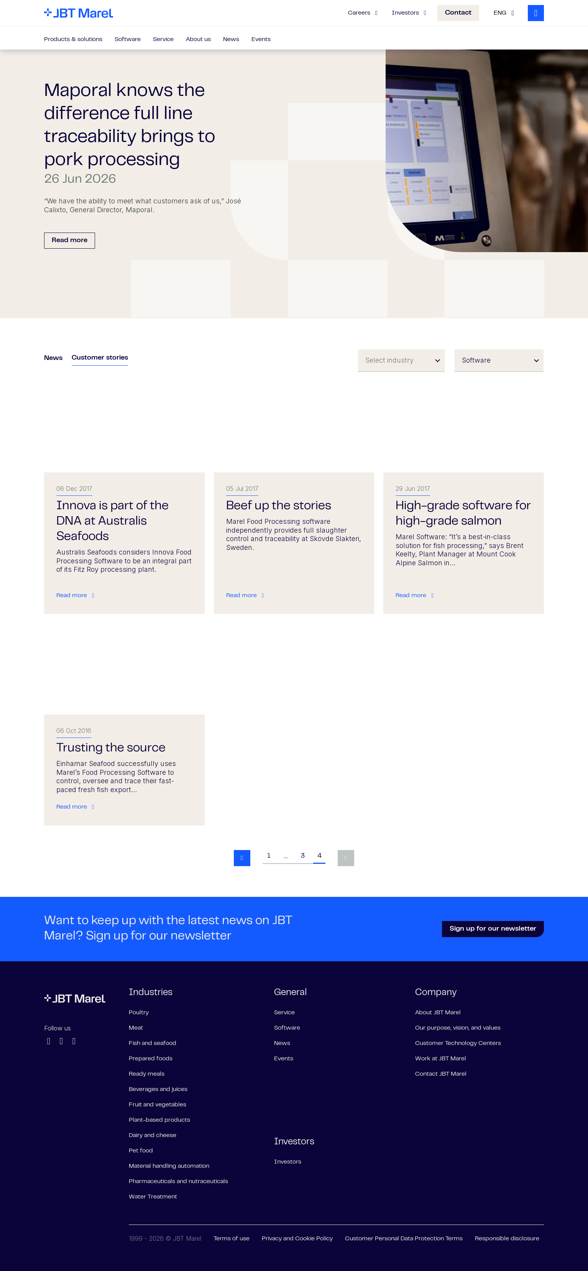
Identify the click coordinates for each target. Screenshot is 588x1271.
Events (261, 39)
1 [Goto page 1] (268, 856)
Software (128, 39)
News (231, 39)
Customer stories (100, 358)
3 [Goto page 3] (303, 856)
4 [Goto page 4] (319, 856)
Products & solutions (73, 39)
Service (163, 39)
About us (198, 39)
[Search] (536, 13)
